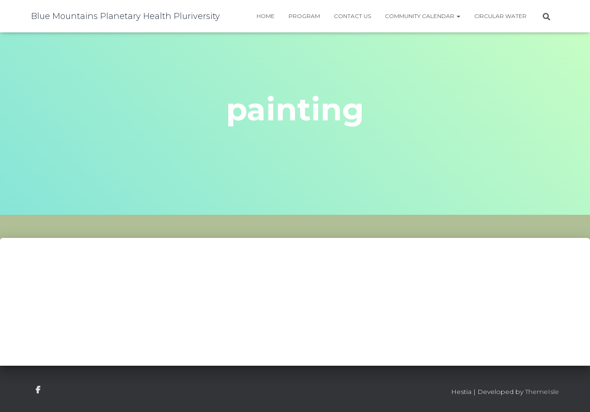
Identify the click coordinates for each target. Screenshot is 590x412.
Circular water (500, 15)
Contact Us (352, 15)
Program (304, 15)
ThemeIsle (542, 391)
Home (266, 15)
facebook (38, 390)
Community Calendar (422, 15)
